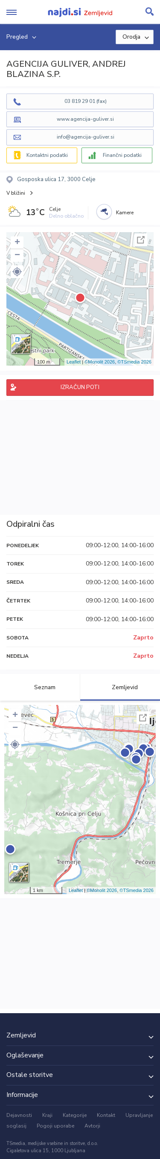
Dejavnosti (19, 1115)
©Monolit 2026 (99, 361)
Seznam (39, 687)
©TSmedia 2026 (134, 361)
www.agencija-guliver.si (85, 119)
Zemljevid (120, 687)
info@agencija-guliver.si (85, 137)
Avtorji (92, 1125)
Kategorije (75, 1115)
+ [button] (17, 242)
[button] (17, 271)
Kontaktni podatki (47, 155)
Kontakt (106, 1115)
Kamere (125, 212)
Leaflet (74, 361)
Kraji (47, 1115)
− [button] (17, 255)
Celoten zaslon (140, 239)
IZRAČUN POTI (80, 387)
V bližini (15, 193)
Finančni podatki (122, 155)
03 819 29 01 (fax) (85, 101)
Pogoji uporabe (55, 1125)
